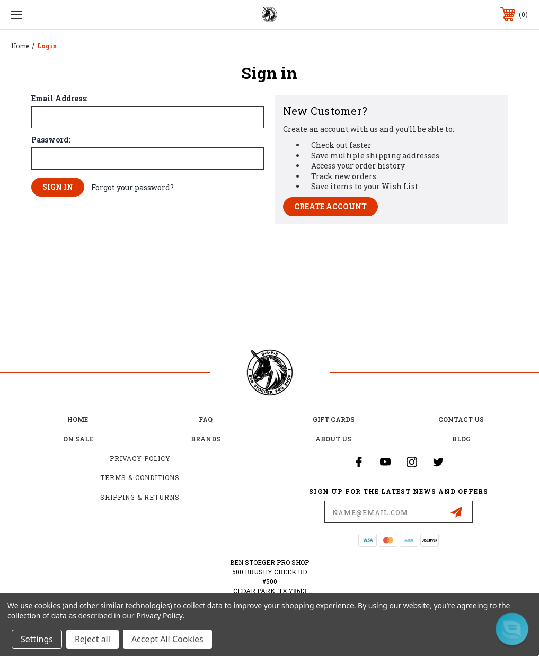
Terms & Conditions (140, 477)
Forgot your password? (132, 187)
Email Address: (59, 98)
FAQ (206, 419)
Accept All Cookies (167, 639)
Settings (37, 639)
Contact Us (461, 419)
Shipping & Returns (140, 497)
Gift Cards (334, 419)
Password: (50, 140)
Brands (205, 439)
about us (333, 439)
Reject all (92, 639)
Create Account (330, 206)
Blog (461, 439)
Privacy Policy (140, 458)
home (77, 419)
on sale (78, 439)
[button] (512, 629)
